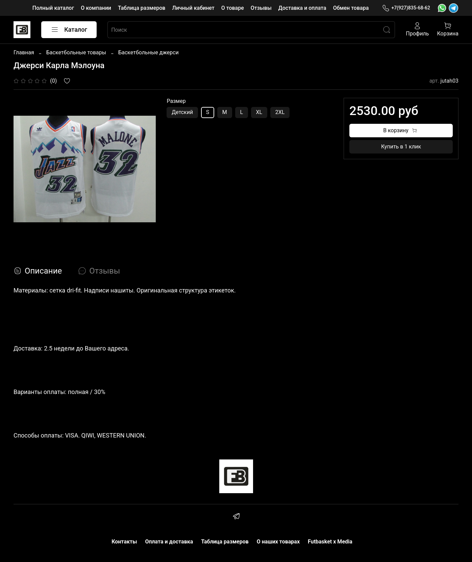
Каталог (69, 30)
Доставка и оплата (302, 8)
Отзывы (261, 8)
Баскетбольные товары (76, 52)
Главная (24, 52)
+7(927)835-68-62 (406, 7)
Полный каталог (53, 8)
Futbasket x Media (330, 541)
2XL (280, 112)
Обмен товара (351, 8)
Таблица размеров (141, 8)
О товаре (232, 8)
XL (259, 112)
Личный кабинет (193, 8)
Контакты (124, 541)
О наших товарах (278, 541)
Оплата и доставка (169, 541)
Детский (182, 112)
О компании (96, 8)
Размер (176, 101)
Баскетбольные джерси (148, 52)
